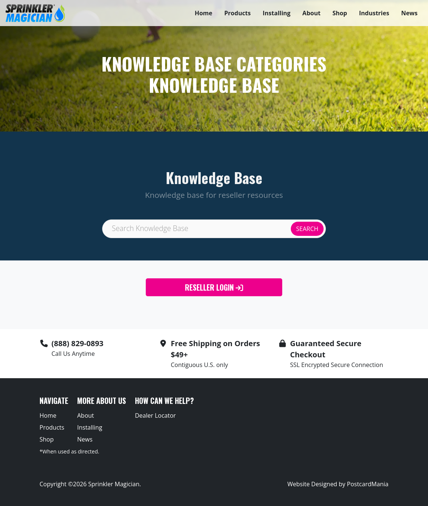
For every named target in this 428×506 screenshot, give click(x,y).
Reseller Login (214, 287)
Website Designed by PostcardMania (337, 484)
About (311, 13)
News (409, 13)
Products (237, 13)
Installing (277, 13)
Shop (340, 13)
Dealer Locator (155, 415)
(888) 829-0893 (77, 343)
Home (203, 13)
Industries (374, 13)
